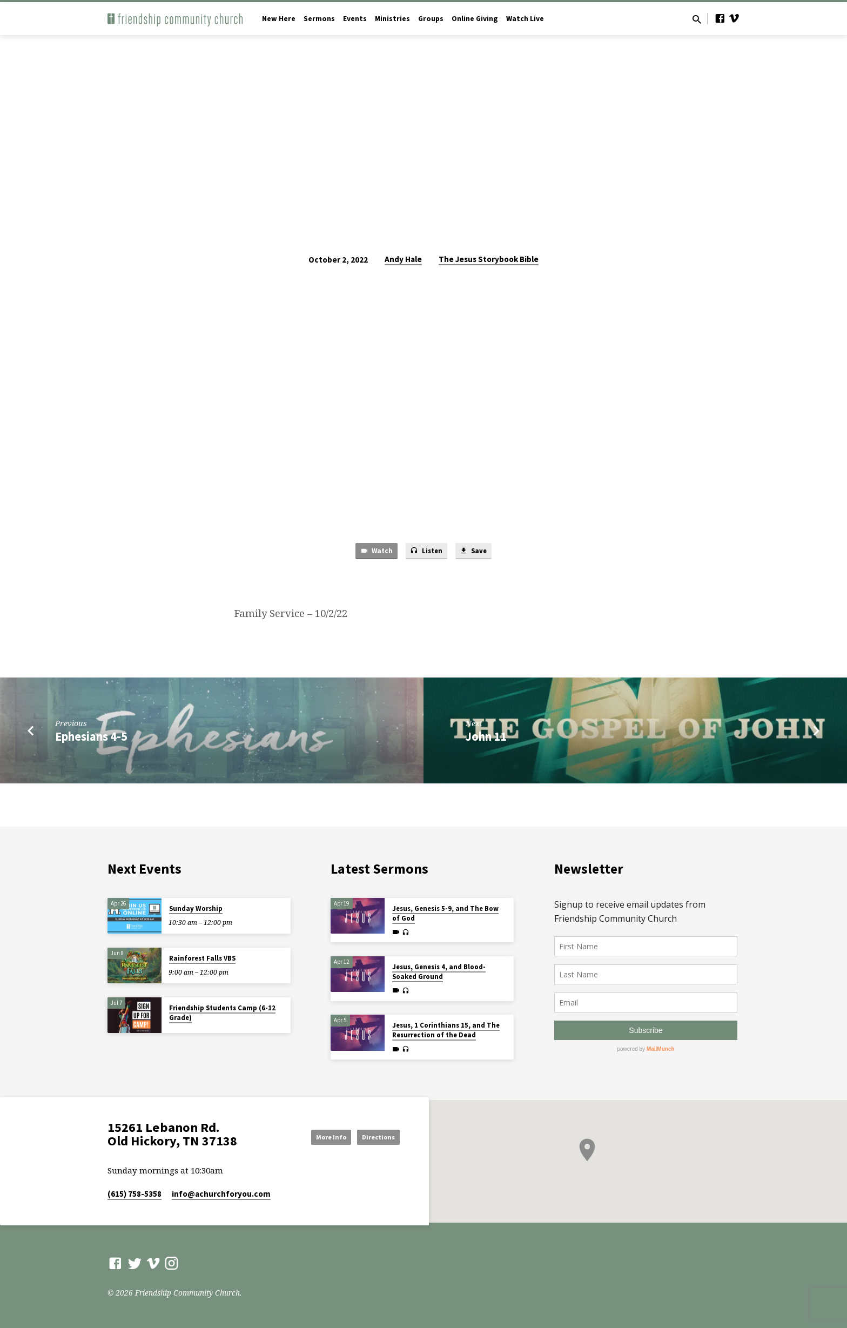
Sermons (319, 18)
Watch (371, 553)
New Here (278, 18)
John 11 (486, 738)
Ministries (392, 18)
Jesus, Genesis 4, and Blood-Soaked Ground (439, 971)
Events (355, 18)
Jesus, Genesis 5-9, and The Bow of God (445, 913)
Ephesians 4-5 (91, 738)
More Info (312, 1136)
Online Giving (475, 18)
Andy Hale (403, 259)
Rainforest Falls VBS (202, 958)
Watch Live (525, 18)
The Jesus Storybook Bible (489, 259)
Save (478, 553)
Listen (426, 553)
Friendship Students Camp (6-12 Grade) (222, 1012)
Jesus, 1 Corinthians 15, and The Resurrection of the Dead (446, 1030)
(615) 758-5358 (134, 1194)
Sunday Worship (196, 908)
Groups (430, 18)
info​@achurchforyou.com (221, 1194)
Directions (372, 1136)
